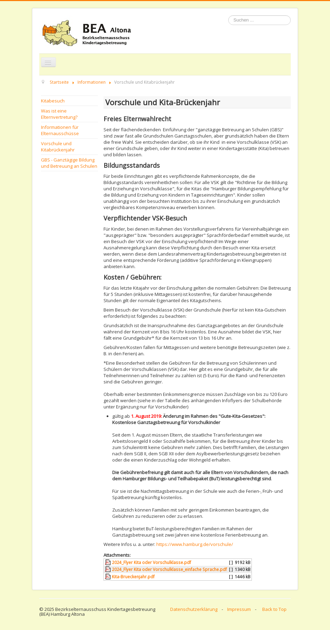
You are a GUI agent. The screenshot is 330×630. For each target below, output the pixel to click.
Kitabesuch (53, 101)
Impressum (239, 609)
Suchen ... (228, 15)
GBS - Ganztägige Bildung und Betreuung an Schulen (69, 163)
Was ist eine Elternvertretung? (59, 114)
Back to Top (274, 609)
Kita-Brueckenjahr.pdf (133, 576)
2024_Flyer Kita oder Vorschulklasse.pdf (151, 562)
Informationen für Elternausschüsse (60, 130)
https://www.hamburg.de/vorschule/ (194, 544)
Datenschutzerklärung (193, 609)
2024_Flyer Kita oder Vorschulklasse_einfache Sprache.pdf (169, 569)
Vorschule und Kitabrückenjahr (58, 146)
